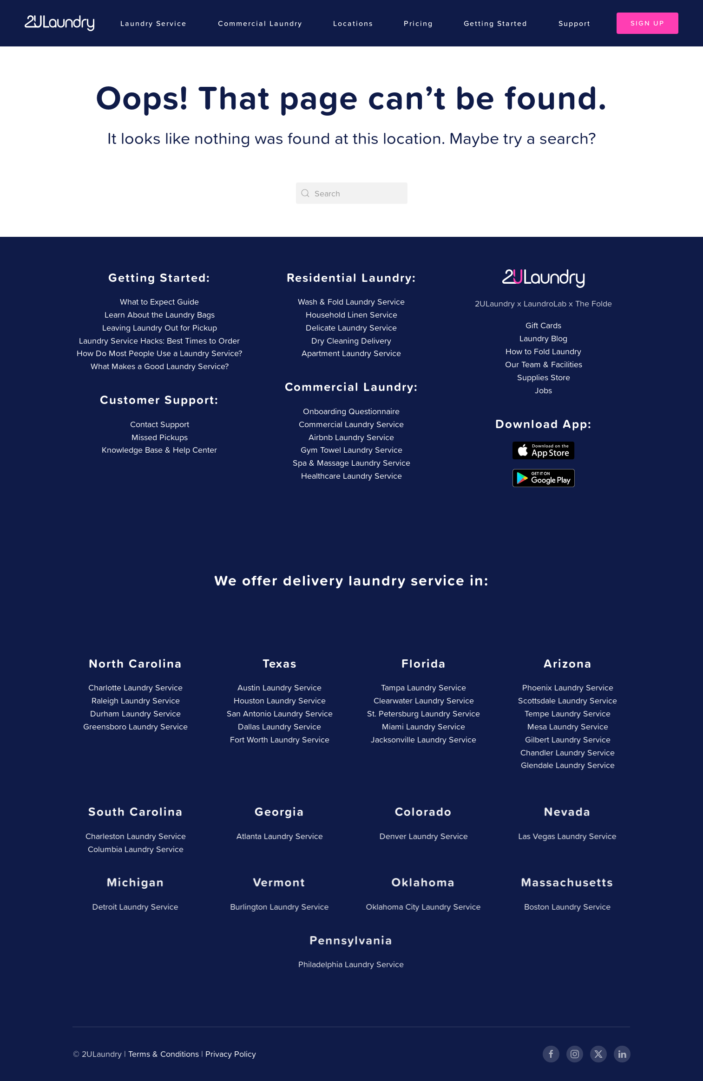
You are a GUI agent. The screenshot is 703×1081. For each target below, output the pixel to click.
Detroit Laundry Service (134, 906)
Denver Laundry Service (422, 836)
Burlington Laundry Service (277, 906)
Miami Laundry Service (422, 726)
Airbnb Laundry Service (350, 437)
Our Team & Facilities (543, 364)
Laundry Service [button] (153, 23)
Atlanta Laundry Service (278, 836)
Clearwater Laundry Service (422, 700)
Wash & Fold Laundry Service (351, 301)
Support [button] (574, 23)
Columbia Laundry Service (134, 849)
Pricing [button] (418, 23)
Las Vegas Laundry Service (566, 836)
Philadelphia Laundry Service (348, 964)
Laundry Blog (543, 338)
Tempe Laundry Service (566, 713)
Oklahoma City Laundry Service (421, 906)
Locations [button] (353, 23)
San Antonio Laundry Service (278, 713)
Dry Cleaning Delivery (351, 340)
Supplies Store (543, 377)
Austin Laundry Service (278, 687)
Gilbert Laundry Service (566, 739)
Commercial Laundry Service (350, 424)
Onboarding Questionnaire (350, 411)
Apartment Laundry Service (351, 353)
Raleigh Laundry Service (134, 700)
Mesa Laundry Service (566, 726)
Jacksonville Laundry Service (422, 739)
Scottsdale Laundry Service (565, 700)
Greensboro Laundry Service (134, 726)
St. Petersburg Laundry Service (422, 713)
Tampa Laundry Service (422, 687)
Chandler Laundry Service (566, 752)
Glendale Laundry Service (566, 765)
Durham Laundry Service (134, 713)
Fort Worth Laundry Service (278, 739)
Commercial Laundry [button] (260, 23)
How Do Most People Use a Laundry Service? (159, 353)
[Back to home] (59, 23)
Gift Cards (543, 325)
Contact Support (158, 424)
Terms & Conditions (162, 1054)
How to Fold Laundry (543, 351)
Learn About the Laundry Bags (160, 314)
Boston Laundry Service (565, 906)
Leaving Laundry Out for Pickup (159, 327)
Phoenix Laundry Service (565, 687)
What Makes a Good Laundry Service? (160, 366)
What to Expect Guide (159, 301)
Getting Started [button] (495, 23)
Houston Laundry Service (278, 700)
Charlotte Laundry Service (134, 687)
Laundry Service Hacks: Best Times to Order (159, 340)
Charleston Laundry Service (134, 836)
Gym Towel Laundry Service (350, 450)
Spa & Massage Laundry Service (350, 463)
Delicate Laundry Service (351, 327)
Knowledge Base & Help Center (158, 450)
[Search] (351, 193)
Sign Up (647, 23)
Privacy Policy (229, 1054)
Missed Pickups (159, 437)
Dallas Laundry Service (278, 726)
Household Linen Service (351, 314)
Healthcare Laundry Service (350, 476)
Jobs (543, 390)
